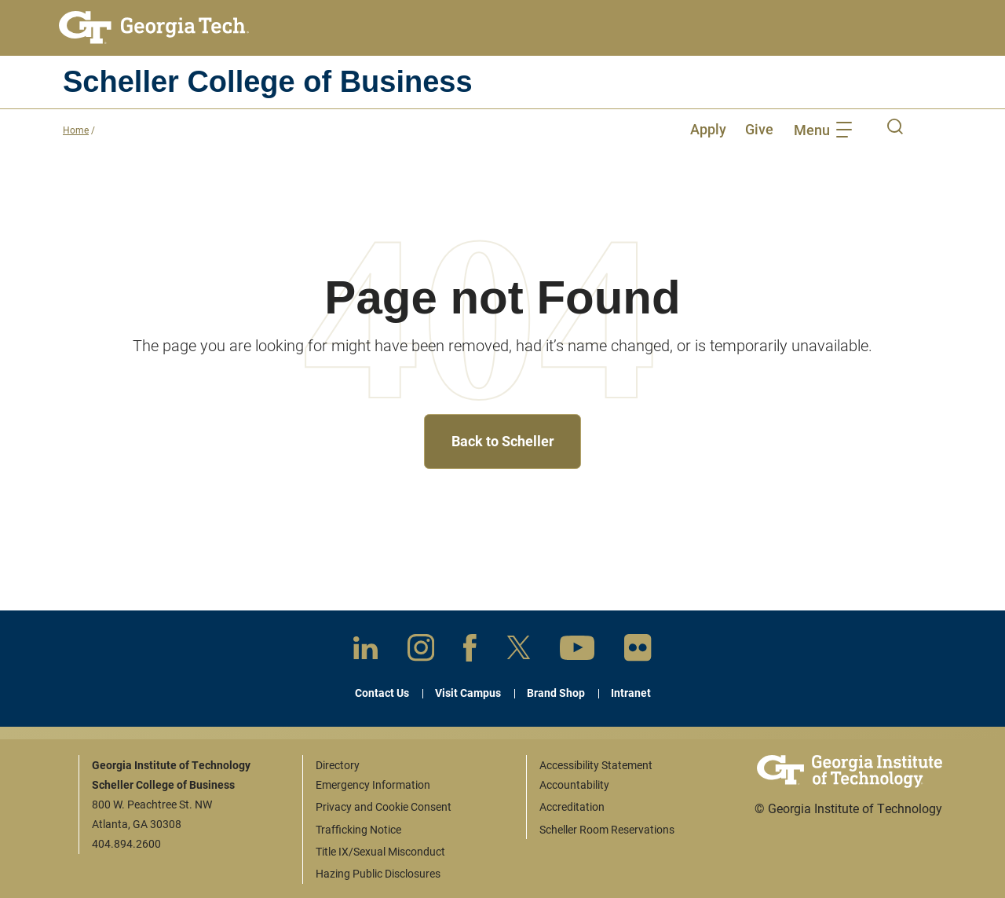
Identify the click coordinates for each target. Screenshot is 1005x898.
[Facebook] (470, 651)
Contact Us (382, 692)
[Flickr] (638, 651)
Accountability (574, 784)
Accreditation (572, 806)
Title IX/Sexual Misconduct (380, 851)
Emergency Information (373, 784)
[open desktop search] (895, 128)
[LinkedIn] (365, 650)
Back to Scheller (502, 440)
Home (76, 129)
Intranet (631, 692)
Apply (708, 128)
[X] (518, 650)
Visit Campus (468, 692)
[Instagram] (420, 650)
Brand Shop (556, 692)
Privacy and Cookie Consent (383, 806)
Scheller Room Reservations (606, 829)
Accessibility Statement (595, 764)
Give (759, 128)
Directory (338, 764)
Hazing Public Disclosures (378, 873)
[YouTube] (577, 651)
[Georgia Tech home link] (154, 27)
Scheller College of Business (268, 81)
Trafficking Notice (358, 829)
